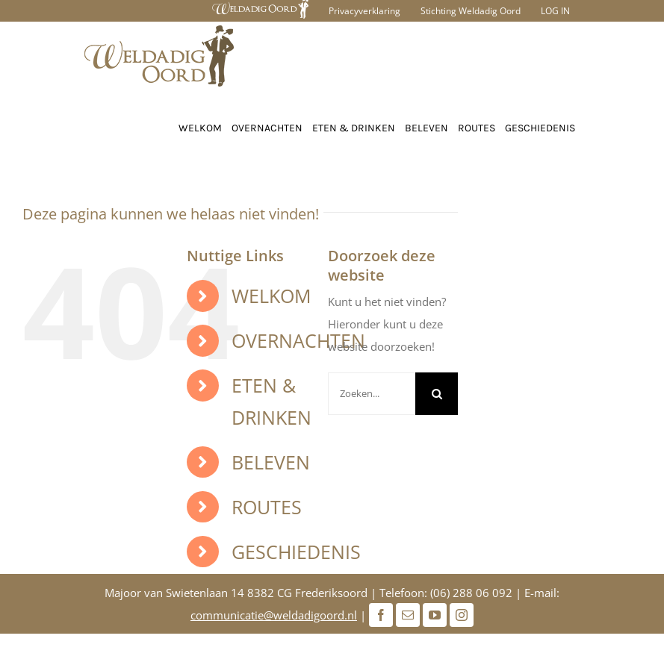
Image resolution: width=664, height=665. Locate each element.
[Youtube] (435, 615)
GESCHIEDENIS (296, 551)
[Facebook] (381, 615)
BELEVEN (271, 462)
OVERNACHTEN (298, 340)
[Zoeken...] (371, 393)
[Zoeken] (436, 393)
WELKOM (271, 295)
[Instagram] (462, 615)
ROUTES (267, 506)
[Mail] (408, 615)
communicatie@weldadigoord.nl (273, 615)
